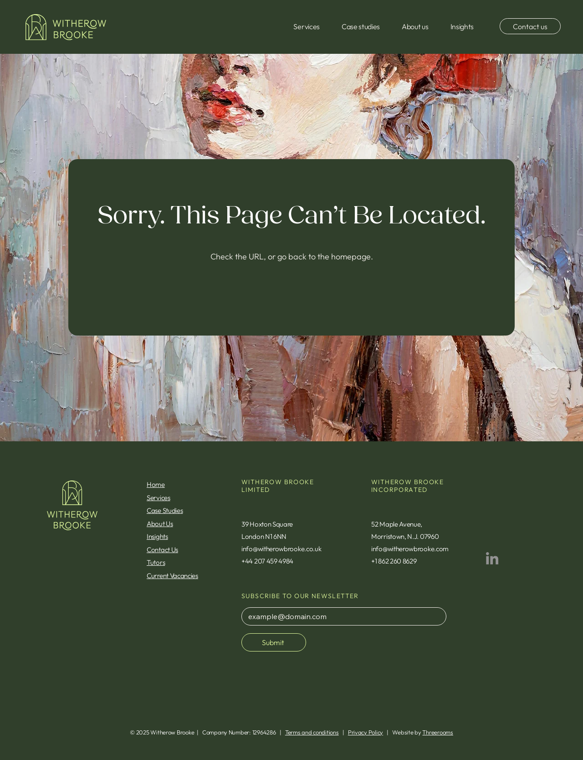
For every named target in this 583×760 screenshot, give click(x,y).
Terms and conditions (312, 732)
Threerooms (437, 732)
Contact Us (162, 549)
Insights (157, 536)
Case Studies (165, 510)
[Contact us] (530, 26)
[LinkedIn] (492, 558)
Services (158, 497)
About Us (160, 523)
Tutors (156, 562)
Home (156, 484)
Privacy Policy (365, 732)
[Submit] (273, 642)
